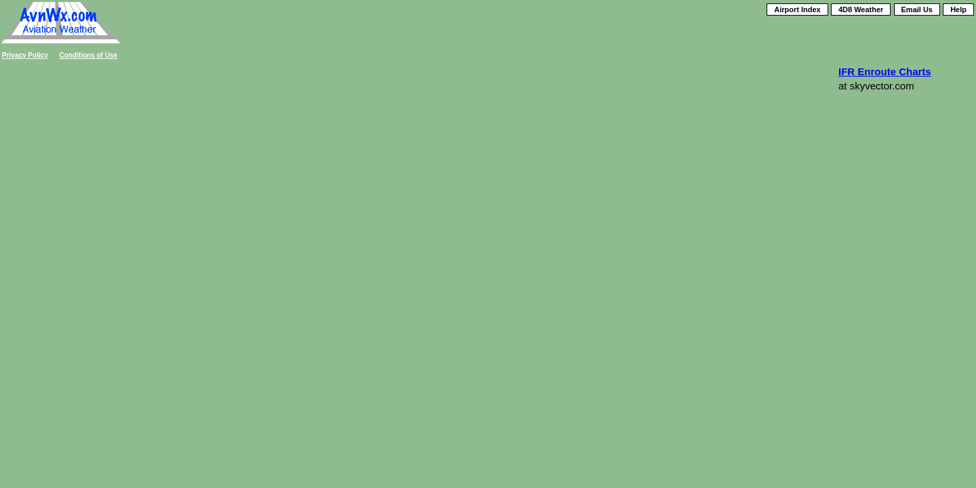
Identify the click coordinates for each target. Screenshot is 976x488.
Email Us (917, 9)
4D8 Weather (860, 9)
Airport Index (797, 9)
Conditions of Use (89, 55)
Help (958, 9)
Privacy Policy (25, 55)
